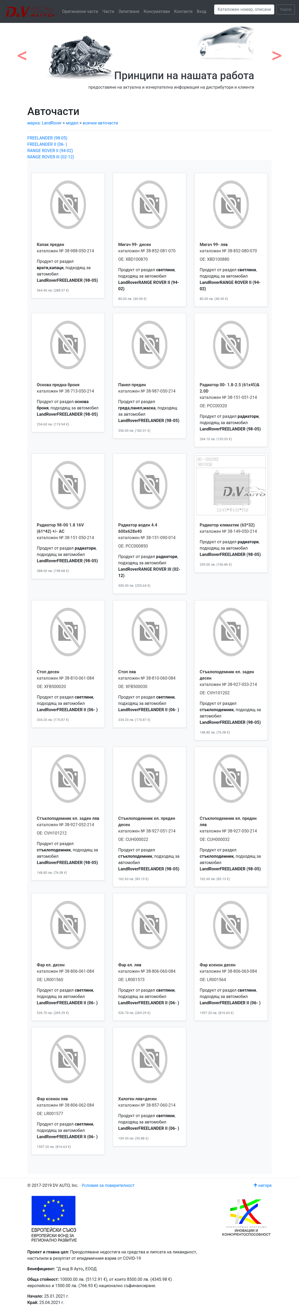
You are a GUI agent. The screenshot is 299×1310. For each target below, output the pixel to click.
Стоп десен (48, 671)
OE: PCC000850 (133, 546)
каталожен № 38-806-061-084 (65, 971)
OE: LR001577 (50, 1113)
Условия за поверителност (108, 1185)
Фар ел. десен (51, 964)
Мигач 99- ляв (214, 244)
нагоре (263, 1185)
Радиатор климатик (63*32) (227, 525)
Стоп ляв (127, 671)
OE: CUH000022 (133, 839)
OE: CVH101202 (215, 692)
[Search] (244, 9)
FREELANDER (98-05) (47, 137)
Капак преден (50, 244)
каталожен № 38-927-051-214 (147, 831)
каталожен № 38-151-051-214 (228, 397)
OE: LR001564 (213, 979)
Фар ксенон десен (217, 964)
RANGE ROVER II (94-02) (50, 150)
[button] (22, 52)
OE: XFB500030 (132, 686)
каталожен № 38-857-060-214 (147, 1105)
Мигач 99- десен (134, 244)
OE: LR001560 (50, 979)
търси (285, 9)
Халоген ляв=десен (137, 1098)
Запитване (128, 11)
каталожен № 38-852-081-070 (147, 250)
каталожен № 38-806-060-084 (147, 971)
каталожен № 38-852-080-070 (228, 250)
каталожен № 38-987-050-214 (147, 391)
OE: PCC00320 (213, 405)
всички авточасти (100, 123)
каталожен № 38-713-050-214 (65, 391)
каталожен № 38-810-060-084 (147, 678)
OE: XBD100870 (133, 259)
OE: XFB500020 (51, 686)
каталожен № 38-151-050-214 (65, 537)
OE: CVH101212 (52, 833)
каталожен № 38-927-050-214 (228, 831)
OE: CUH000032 (215, 839)
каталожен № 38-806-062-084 (65, 1105)
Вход (201, 11)
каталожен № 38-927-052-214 (65, 824)
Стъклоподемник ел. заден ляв (68, 818)
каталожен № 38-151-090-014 (147, 537)
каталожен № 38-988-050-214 (65, 250)
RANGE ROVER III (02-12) (50, 156)
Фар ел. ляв (129, 964)
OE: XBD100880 (214, 259)
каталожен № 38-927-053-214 (228, 684)
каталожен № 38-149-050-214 (228, 531)
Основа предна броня (58, 384)
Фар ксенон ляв (52, 1098)
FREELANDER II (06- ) (47, 144)
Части (108, 11)
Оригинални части (80, 11)
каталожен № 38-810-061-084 (65, 678)
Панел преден (132, 384)
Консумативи (156, 11)
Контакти (183, 11)
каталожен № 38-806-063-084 (228, 971)
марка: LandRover (45, 123)
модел (72, 123)
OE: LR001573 (131, 979)
